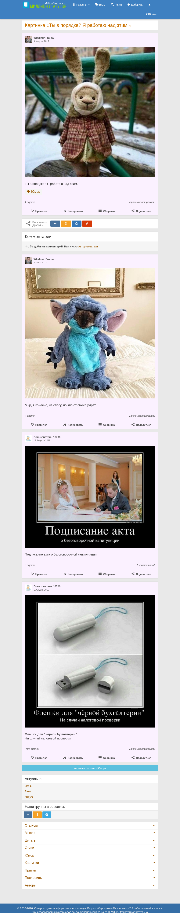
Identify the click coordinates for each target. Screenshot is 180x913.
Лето (28, 791)
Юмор (29, 855)
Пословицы (33, 878)
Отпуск (29, 797)
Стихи (29, 848)
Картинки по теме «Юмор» (90, 768)
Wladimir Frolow (44, 37)
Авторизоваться (88, 246)
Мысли (30, 833)
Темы (100, 4)
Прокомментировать (142, 202)
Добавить (135, 4)
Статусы (31, 825)
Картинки (32, 863)
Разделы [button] (81, 4)
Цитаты (30, 840)
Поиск (116, 4)
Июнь (28, 785)
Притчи (30, 870)
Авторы (30, 885)
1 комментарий (146, 565)
